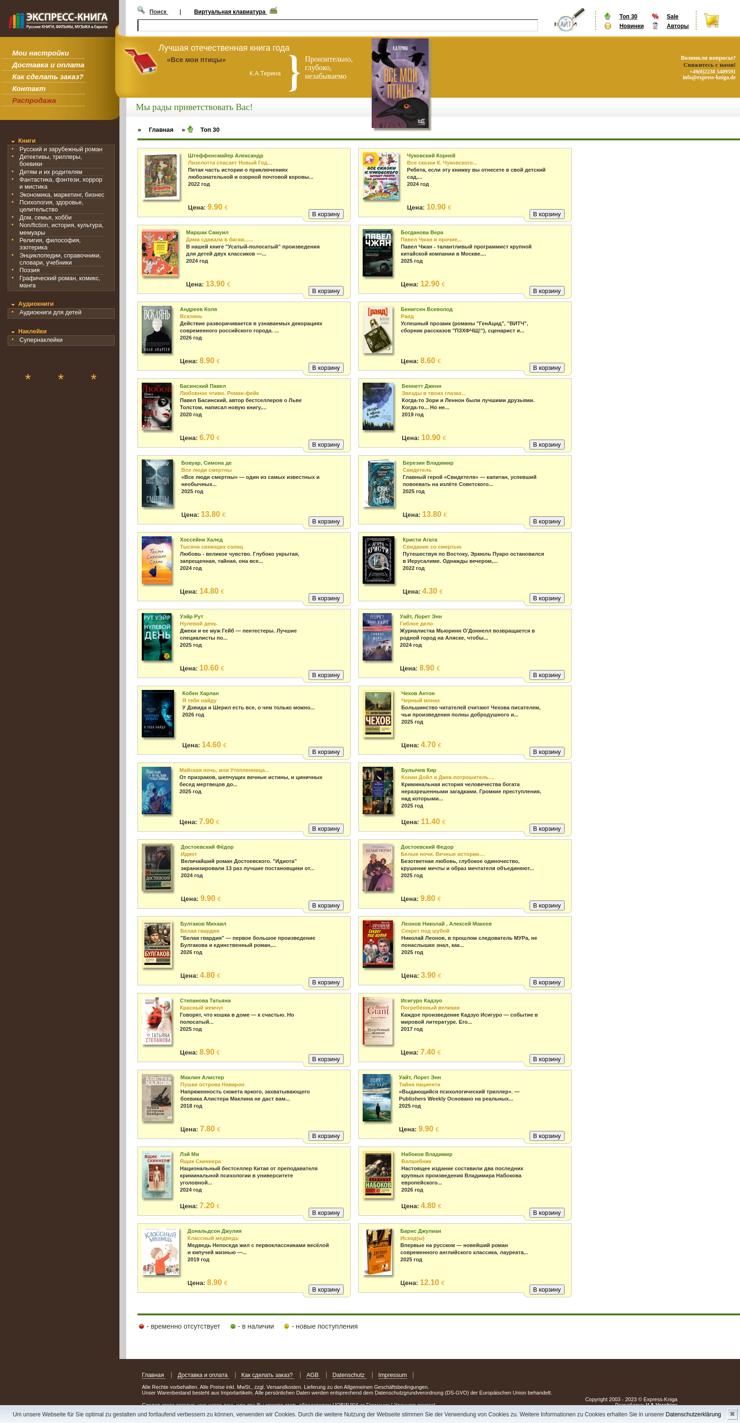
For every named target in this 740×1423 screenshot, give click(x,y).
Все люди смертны (207, 470)
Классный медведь (213, 1238)
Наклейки (32, 331)
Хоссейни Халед (201, 539)
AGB (313, 1375)
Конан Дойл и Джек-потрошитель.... (448, 777)
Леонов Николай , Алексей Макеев (447, 924)
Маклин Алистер (202, 1077)
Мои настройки (40, 53)
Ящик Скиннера (200, 1161)
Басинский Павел (203, 386)
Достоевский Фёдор (207, 847)
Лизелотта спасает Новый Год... (230, 162)
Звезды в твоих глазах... (434, 393)
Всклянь (191, 316)
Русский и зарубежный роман (60, 149)
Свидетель (417, 470)
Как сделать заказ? (47, 77)
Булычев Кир (419, 770)
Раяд (407, 316)
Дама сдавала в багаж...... (219, 239)
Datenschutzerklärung (693, 1414)
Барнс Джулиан (421, 1231)
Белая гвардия (200, 931)
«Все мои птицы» (196, 60)
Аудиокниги (36, 303)
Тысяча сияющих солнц (211, 547)
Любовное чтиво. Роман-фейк (219, 393)
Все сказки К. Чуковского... (442, 162)
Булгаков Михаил (204, 924)
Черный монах (421, 700)
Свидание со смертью (432, 547)
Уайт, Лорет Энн (421, 616)
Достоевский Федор (427, 847)
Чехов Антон (418, 693)
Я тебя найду (200, 700)
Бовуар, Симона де (207, 463)
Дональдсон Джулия (215, 1231)
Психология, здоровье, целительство (51, 206)
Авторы (678, 26)
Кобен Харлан (201, 693)
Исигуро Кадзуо (421, 1000)
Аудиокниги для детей (50, 312)
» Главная (155, 129)
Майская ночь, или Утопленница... (224, 770)
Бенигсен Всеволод (427, 309)
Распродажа (34, 100)
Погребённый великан (430, 1007)
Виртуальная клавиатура (230, 12)
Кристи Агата (420, 539)
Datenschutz (349, 1375)
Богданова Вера (422, 232)
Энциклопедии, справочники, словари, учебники (60, 259)
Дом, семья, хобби (45, 217)
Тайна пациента (419, 1084)
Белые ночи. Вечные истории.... (443, 854)
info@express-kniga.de (709, 77)
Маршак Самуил (207, 232)
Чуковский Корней (431, 155)
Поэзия (29, 270)
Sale (672, 16)
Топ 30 (629, 16)
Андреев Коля (198, 309)
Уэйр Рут (191, 616)
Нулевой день (198, 623)
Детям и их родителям (50, 171)
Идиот (189, 854)
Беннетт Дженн (421, 386)
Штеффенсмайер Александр (226, 155)
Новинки (632, 26)
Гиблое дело (416, 623)
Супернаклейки (41, 339)
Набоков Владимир (427, 1154)
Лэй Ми (189, 1154)
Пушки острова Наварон (213, 1084)
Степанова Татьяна (205, 1000)
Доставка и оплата (48, 65)
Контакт (29, 88)
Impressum (392, 1375)
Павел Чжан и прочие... (431, 239)
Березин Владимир (428, 463)
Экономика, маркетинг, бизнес (61, 194)
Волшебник (416, 1161)
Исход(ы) (413, 1238)
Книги (27, 140)
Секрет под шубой (425, 931)
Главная (153, 1375)
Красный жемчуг (202, 1007)
